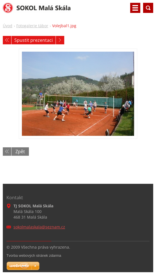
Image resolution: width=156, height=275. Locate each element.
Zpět (20, 151)
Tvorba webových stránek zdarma (33, 255)
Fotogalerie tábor (32, 25)
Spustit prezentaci (33, 40)
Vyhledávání (148, 8)
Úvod (7, 25)
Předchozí (7, 40)
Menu (135, 7)
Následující (60, 40)
